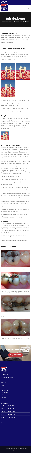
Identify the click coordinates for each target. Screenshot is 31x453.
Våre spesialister (5, 390)
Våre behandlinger (5, 392)
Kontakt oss (4, 397)
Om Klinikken (4, 387)
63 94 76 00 (5, 374)
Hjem (3, 385)
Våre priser (4, 394)
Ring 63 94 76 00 (15, 355)
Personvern (18, 450)
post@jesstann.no (6, 375)
